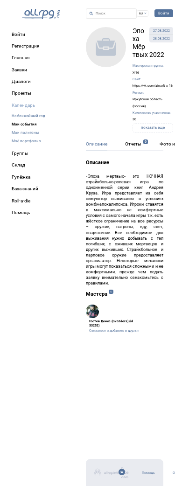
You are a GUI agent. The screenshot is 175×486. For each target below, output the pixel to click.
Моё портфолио (26, 141)
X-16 (136, 72)
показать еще (153, 127)
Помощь (148, 473)
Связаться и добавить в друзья (114, 330)
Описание (96, 143)
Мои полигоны (25, 132)
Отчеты (133, 143)
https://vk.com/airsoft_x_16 (153, 85)
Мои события (24, 124)
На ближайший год (28, 115)
